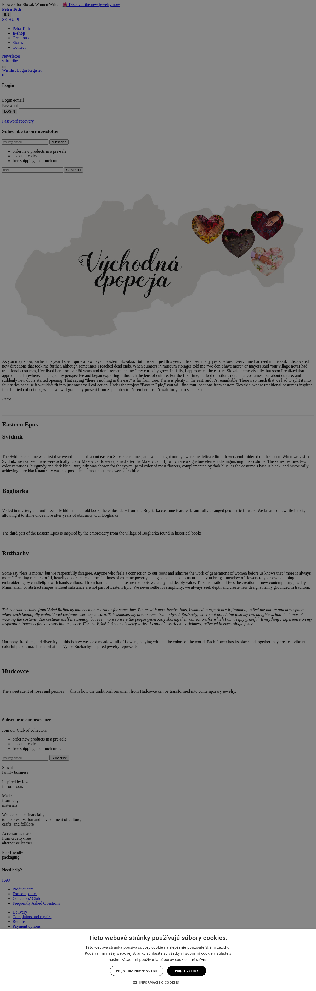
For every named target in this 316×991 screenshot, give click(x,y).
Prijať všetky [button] (186, 970)
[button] (158, 982)
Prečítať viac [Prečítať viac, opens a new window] (198, 959)
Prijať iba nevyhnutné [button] (136, 970)
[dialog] (158, 495)
